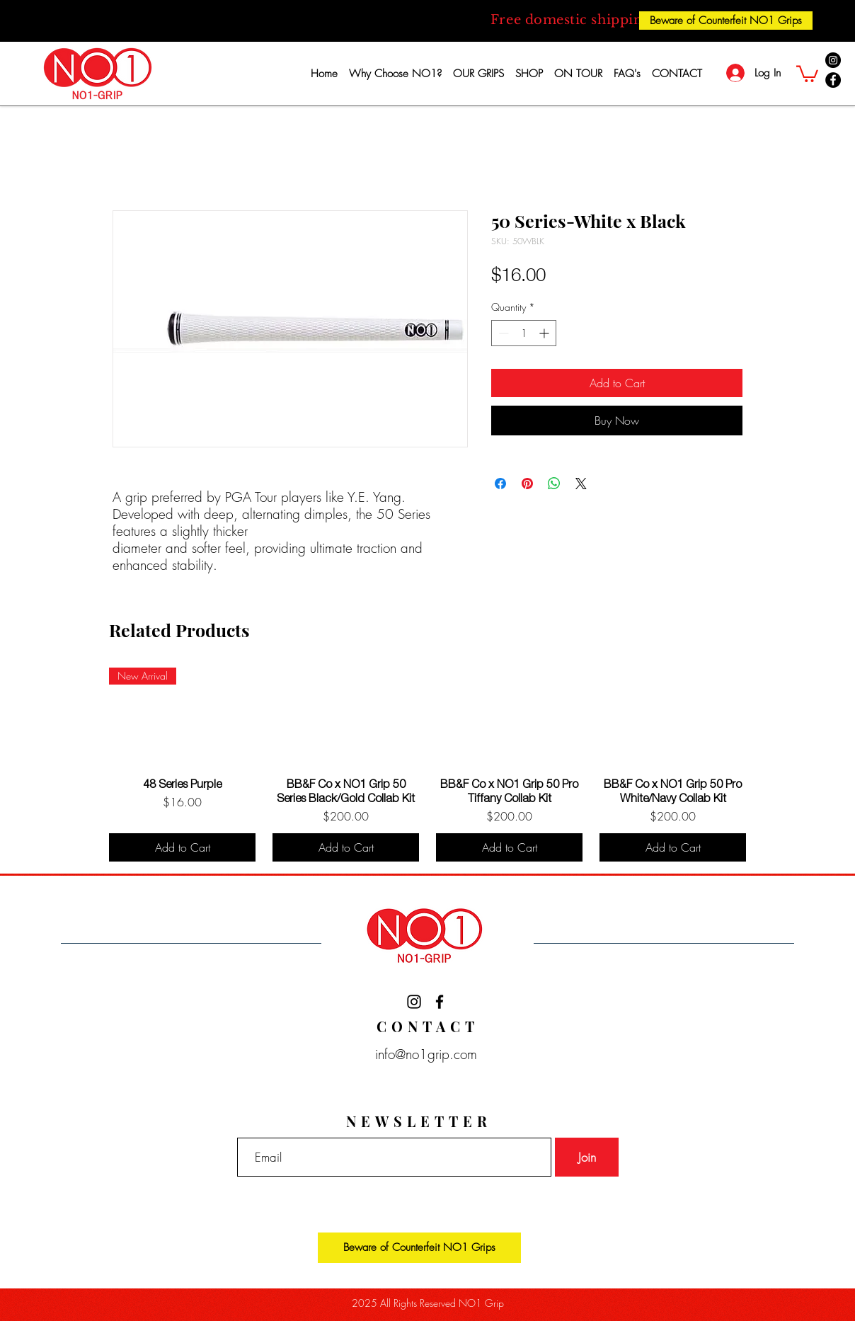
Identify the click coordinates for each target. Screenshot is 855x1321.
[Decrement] (502, 333)
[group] (427, 765)
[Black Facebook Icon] (439, 1002)
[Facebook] (833, 80)
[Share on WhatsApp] (554, 483)
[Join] (587, 1157)
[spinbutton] (523, 333)
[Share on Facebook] (500, 483)
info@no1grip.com (422, 1054)
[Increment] (545, 333)
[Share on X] (581, 483)
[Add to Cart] (182, 847)
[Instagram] (833, 60)
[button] (807, 73)
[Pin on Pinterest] (527, 483)
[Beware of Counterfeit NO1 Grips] (726, 20)
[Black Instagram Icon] (414, 1002)
